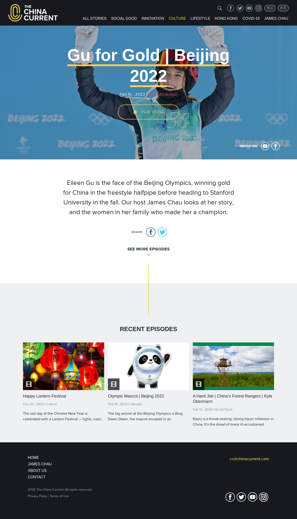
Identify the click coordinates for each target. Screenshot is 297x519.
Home (33, 458)
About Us (37, 471)
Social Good (124, 18)
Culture (177, 18)
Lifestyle (200, 18)
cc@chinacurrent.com (249, 458)
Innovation (153, 18)
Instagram (258, 8)
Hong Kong (226, 18)
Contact (36, 477)
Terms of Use (59, 496)
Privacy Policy (37, 496)
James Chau (276, 18)
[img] (220, 8)
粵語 (270, 8)
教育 (283, 8)
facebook (230, 8)
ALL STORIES (95, 18)
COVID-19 (251, 18)
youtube (249, 8)
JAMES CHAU (40, 464)
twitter (239, 8)
